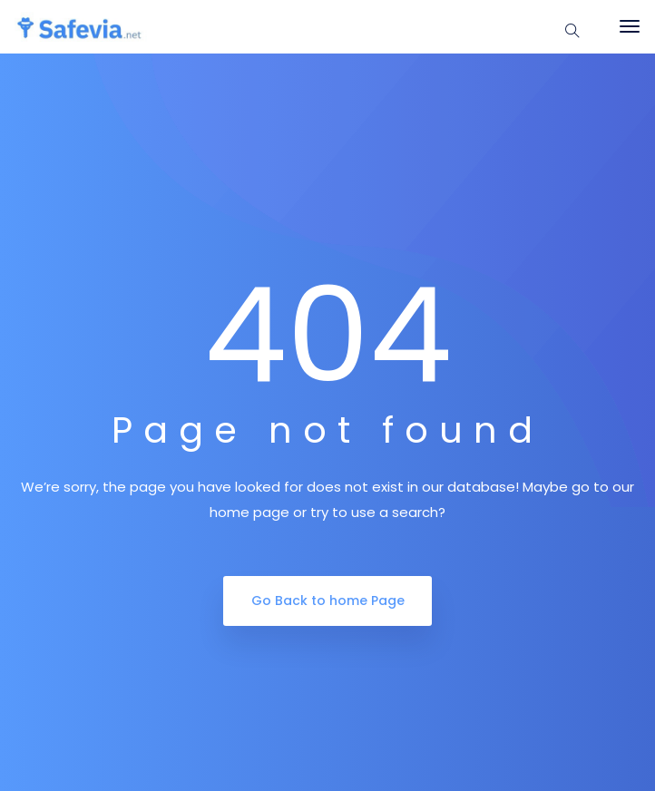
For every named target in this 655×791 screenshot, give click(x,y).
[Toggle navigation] (629, 26)
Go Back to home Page (328, 600)
